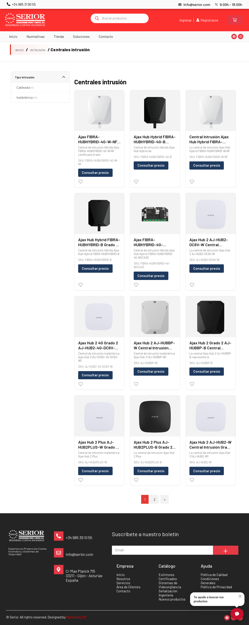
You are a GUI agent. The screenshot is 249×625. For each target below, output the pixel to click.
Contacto (106, 36)
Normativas (36, 36)
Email (116, 543)
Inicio (13, 36)
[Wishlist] (80, 181)
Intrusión (37, 50)
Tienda (59, 36)
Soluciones (81, 36)
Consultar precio (95, 172)
